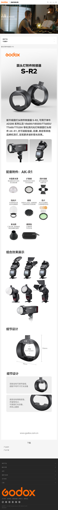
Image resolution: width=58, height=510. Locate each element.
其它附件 (6, 19)
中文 (51, 2)
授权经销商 (15, 498)
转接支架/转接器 (13, 19)
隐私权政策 (4, 507)
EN (53, 2)
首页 (2, 19)
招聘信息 (26, 498)
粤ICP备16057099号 (23, 506)
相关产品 (29, 39)
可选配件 (29, 41)
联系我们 (9, 498)
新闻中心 (21, 498)
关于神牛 (4, 498)
